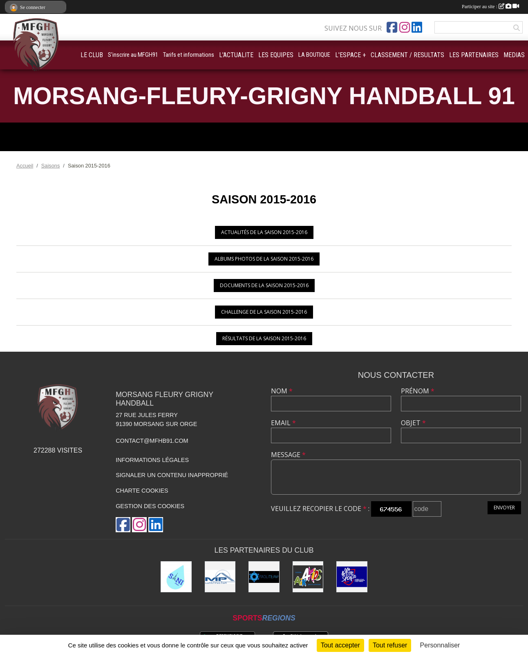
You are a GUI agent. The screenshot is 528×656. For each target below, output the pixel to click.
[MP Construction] (220, 576)
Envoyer (504, 507)
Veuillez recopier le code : (320, 508)
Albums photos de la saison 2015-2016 (264, 258)
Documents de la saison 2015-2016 (264, 285)
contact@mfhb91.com (152, 440)
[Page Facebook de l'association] (392, 27)
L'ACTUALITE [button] (236, 55)
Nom (282, 390)
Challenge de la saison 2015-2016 (264, 311)
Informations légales (152, 460)
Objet (413, 422)
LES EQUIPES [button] (275, 55)
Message (288, 454)
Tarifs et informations (188, 54)
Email (283, 422)
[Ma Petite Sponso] (351, 576)
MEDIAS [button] (514, 55)
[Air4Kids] (308, 576)
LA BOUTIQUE (314, 54)
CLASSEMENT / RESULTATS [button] (407, 55)
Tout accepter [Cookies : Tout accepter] (340, 645)
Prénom (417, 390)
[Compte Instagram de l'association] (404, 27)
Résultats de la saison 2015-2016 (264, 338)
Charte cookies (142, 490)
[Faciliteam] (264, 576)
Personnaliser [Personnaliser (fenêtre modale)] (440, 645)
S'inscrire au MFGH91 (133, 54)
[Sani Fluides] (176, 576)
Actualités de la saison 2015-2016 (264, 232)
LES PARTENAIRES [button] (474, 55)
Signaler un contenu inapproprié (172, 475)
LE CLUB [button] (92, 55)
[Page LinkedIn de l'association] (417, 27)
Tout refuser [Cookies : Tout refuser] (390, 645)
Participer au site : (490, 6)
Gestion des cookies (150, 506)
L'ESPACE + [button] (350, 55)
